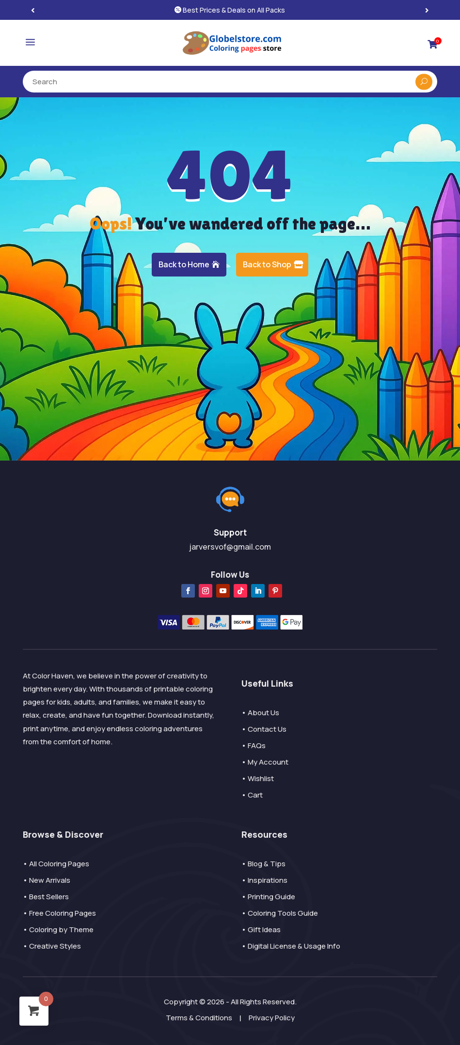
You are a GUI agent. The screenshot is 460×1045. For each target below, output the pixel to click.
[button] (427, 10)
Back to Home (184, 264)
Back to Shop (267, 264)
